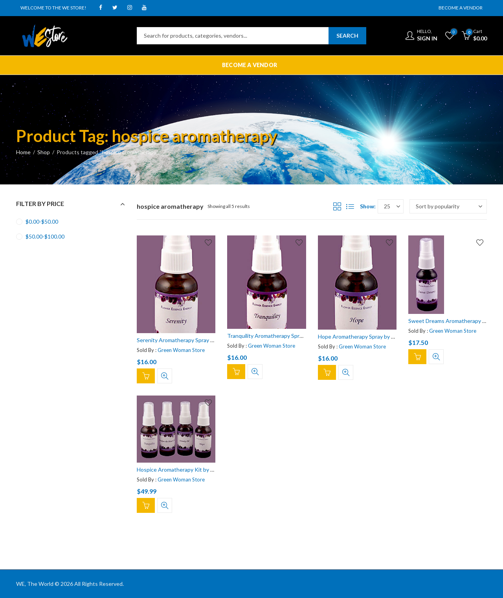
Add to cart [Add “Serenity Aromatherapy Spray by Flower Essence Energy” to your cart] (146, 376)
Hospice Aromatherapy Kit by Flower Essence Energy (202, 469)
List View (350, 206)
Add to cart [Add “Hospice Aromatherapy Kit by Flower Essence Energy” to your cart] (146, 505)
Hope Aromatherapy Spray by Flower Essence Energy (383, 336)
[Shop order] (448, 206)
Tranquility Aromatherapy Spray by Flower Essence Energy (298, 335)
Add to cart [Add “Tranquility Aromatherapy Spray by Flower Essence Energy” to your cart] (236, 372)
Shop (43, 152)
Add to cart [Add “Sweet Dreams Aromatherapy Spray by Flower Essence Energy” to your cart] (417, 356)
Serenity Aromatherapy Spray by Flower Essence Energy (205, 340)
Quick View (164, 376)
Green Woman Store (181, 350)
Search (347, 35)
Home (23, 152)
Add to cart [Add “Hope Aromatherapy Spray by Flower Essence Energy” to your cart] (327, 372)
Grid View (337, 206)
